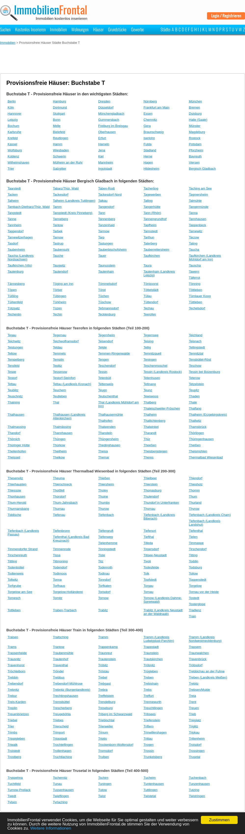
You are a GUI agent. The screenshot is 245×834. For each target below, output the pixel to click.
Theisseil (14, 457)
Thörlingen (196, 433)
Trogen (149, 744)
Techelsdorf (197, 308)
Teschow (195, 365)
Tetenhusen (152, 378)
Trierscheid (61, 726)
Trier (11, 168)
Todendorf (60, 567)
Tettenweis (105, 384)
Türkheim (59, 302)
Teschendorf (107, 365)
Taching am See (200, 188)
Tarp (101, 237)
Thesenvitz (15, 478)
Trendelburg (106, 702)
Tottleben (14, 610)
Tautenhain (106, 271)
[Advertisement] (122, 60)
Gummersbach (108, 120)
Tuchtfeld (14, 784)
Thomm (194, 490)
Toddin (193, 561)
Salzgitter (59, 168)
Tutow (102, 790)
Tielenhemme (107, 543)
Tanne (12, 219)
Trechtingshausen (65, 696)
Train (192, 616)
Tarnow (58, 237)
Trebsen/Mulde (199, 689)
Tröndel (58, 671)
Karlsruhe (14, 132)
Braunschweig (154, 132)
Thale (193, 402)
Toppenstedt (197, 579)
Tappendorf (16, 231)
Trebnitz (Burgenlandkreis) (71, 689)
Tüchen (103, 296)
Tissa (57, 555)
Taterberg (150, 243)
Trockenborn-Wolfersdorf (115, 744)
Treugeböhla (62, 714)
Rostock (194, 138)
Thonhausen (16, 496)
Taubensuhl (61, 249)
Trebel (102, 677)
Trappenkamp (108, 647)
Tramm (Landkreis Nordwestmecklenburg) (205, 639)
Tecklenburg (106, 314)
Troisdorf (195, 744)
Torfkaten (104, 586)
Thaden (194, 396)
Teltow (12, 353)
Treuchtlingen (153, 708)
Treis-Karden (17, 702)
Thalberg (150, 402)
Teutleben (60, 396)
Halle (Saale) (198, 120)
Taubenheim (16, 249)
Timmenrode (62, 549)
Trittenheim (197, 738)
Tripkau (194, 732)
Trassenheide (17, 653)
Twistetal (150, 796)
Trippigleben (16, 738)
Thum (193, 496)
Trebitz (193, 683)
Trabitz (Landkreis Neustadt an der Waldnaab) (163, 612)
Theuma (59, 478)
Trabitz (103, 610)
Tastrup (58, 243)
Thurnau (59, 509)
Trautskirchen (153, 659)
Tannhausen (197, 219)
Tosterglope (197, 604)
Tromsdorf (105, 751)
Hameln (103, 144)
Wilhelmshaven (18, 162)
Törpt (102, 290)
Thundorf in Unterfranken (161, 502)
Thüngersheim (108, 439)
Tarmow (104, 231)
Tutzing (194, 790)
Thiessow (14, 490)
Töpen (12, 290)
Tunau (57, 784)
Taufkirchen (152, 255)
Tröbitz (103, 665)
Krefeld (13, 138)
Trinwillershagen (155, 732)
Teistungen (15, 347)
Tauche (58, 255)
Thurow (103, 509)
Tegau (12, 335)
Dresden (104, 101)
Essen (148, 113)
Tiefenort (150, 531)
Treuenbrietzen (18, 714)
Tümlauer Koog (200, 296)
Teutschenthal (108, 396)
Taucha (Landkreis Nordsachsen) (21, 257)
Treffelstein (106, 696)
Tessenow (60, 372)
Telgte (102, 347)
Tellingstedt (197, 347)
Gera (147, 126)
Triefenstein (152, 720)
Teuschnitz (15, 396)
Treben (149, 677)
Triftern (149, 726)
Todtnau (104, 573)
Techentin (14, 314)
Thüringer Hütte (19, 445)
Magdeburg (197, 132)
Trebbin (13, 677)
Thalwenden (107, 427)
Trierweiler (105, 726)
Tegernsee (151, 335)
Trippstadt (60, 738)
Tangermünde (198, 207)
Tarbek (57, 231)
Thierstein (151, 484)
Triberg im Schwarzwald (115, 714)
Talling (148, 200)
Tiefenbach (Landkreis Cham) (210, 515)
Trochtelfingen (63, 744)
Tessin (102, 372)
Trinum (103, 732)
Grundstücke (117, 29)
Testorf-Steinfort (64, 378)
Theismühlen (198, 451)
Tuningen (104, 784)
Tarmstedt (151, 231)
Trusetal (194, 757)
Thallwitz (195, 421)
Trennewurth (152, 702)
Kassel (12, 144)
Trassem (195, 647)
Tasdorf (13, 243)
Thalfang (195, 408)
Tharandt (150, 433)
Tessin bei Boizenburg (204, 372)
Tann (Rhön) (152, 213)
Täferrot (194, 277)
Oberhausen (107, 132)
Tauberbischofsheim (112, 249)
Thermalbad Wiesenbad (206, 457)
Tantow (58, 225)
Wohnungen (79, 29)
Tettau (12, 384)
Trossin (149, 751)
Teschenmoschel (155, 365)
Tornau (148, 592)
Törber (57, 290)
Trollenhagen (62, 751)
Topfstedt (150, 579)
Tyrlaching (60, 802)
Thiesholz (196, 484)
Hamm (57, 144)
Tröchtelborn (16, 671)
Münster (194, 126)
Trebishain (151, 683)
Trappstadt (151, 647)
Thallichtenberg (154, 421)
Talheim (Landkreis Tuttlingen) (74, 200)
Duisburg (195, 113)
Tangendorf (106, 207)
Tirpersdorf (151, 549)
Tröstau (103, 671)
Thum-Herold (17, 502)
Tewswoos (151, 396)
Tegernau (59, 335)
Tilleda (148, 543)
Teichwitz (14, 341)
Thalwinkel (151, 427)
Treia (192, 696)
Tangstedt (14, 213)
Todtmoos (60, 573)
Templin (58, 359)
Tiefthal (149, 537)
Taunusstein (106, 265)
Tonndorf (104, 579)
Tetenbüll (104, 378)
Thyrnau (149, 509)
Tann (101, 213)
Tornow (103, 598)
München (195, 101)
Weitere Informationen (50, 828)
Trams (12, 647)
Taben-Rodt (106, 188)
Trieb (192, 714)
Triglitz (193, 726)
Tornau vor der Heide (204, 592)
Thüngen (59, 439)
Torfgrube (14, 586)
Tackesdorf (60, 194)
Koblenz (13, 156)
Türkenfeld (15, 302)
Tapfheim (150, 225)
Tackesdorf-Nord (110, 194)
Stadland (150, 150)
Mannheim (105, 162)
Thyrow (194, 509)
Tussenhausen (63, 790)
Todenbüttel (16, 567)
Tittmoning (60, 561)
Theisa (103, 451)
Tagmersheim (198, 194)
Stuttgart (59, 113)
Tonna (57, 579)
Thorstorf (59, 496)
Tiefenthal (196, 531)
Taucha (194, 249)
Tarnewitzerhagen (20, 237)
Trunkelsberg (153, 757)
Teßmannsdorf (108, 308)
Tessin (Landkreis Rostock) (163, 372)
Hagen (148, 162)
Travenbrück (198, 659)
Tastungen (105, 243)
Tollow (193, 573)
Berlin (12, 101)
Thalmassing (17, 427)
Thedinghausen (109, 445)
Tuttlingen (151, 790)
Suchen (5, 29)
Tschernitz (60, 777)
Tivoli (147, 561)
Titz (100, 561)
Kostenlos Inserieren (30, 29)
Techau (149, 308)
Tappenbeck (197, 225)
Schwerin (59, 156)
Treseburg (105, 708)
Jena (101, 150)
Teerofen (150, 314)
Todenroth (105, 567)
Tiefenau (59, 515)
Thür (147, 439)
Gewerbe (137, 29)
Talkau (103, 200)
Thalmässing (62, 427)
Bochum (13, 126)
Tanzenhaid (106, 225)
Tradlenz (195, 610)
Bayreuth (195, 156)
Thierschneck (62, 484)
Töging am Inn (63, 284)
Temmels (59, 353)
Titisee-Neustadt (155, 555)
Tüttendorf (151, 302)
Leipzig (13, 120)
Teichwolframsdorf (66, 341)
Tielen (193, 537)
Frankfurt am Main (156, 107)
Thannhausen (63, 433)
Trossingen (197, 751)
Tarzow (194, 237)
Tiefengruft (105, 531)
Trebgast (104, 683)
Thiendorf (195, 478)
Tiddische (14, 515)
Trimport (59, 732)
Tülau (148, 296)
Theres (148, 457)
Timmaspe (196, 543)
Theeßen (150, 445)
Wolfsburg (15, 150)
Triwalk (13, 744)
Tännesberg (16, 284)
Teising (148, 341)
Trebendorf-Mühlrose (68, 683)
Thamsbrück (198, 427)
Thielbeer (150, 478)
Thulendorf (151, 496)
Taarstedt (14, 188)
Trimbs (12, 732)
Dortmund (60, 107)
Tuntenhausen (154, 784)
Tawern (194, 271)
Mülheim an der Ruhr (68, 162)
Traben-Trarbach (65, 610)
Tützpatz (14, 308)
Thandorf (14, 433)
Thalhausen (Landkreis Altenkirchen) (69, 416)
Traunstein (151, 653)
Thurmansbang (18, 509)
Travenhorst (16, 665)
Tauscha (195, 265)
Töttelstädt (151, 290)
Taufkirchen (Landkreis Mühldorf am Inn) (205, 257)
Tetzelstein (196, 384)
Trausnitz (14, 659)
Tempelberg (16, 359)
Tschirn (103, 777)
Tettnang (150, 384)
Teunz (148, 390)
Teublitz (13, 390)
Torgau (148, 586)
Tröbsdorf (195, 665)
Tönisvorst (151, 284)
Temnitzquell (152, 353)
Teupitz (194, 390)
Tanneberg (60, 219)
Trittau (148, 738)
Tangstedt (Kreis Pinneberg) (72, 213)
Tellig (147, 347)
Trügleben (151, 671)
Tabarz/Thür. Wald (66, 188)
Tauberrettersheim (156, 249)
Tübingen (59, 296)
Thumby (104, 502)
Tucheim (150, 777)
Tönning (194, 284)
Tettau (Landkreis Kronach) (72, 384)
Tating (193, 243)
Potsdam (195, 144)
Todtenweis (16, 573)
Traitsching (60, 637)
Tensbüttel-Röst (200, 359)
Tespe (12, 372)
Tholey (103, 490)
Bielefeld (59, 132)
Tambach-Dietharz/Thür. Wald (28, 207)
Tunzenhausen (199, 784)
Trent (192, 702)
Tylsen (12, 802)
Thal (56, 402)
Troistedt (14, 751)
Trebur (12, 696)
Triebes (58, 720)
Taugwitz (59, 265)
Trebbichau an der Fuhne (207, 671)
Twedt (12, 796)
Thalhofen (105, 421)
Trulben (103, 757)
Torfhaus (59, 586)
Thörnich (14, 439)
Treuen (194, 708)
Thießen (104, 478)
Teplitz (57, 365)
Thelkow (59, 457)
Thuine (103, 496)
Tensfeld (13, 365)
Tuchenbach (197, 777)
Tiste (101, 555)
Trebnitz (13, 689)
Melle (57, 126)
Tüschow (104, 302)
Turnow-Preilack (19, 790)
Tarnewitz (195, 231)
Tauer (102, 255)
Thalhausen (16, 414)
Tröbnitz (149, 665)
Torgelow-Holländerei (68, 592)
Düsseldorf (105, 107)
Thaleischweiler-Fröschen (162, 408)
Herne (148, 156)
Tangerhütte (152, 207)
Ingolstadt (105, 168)
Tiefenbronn (61, 531)
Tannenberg (106, 219)
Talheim (13, 200)
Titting (193, 555)
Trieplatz (195, 720)
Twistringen (197, 796)
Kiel (101, 156)
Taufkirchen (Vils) (20, 265)
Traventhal (60, 665)
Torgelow (195, 586)
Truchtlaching (62, 757)
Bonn (56, 120)
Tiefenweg (105, 537)
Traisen (13, 637)
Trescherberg (62, 708)
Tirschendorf (198, 549)
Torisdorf (104, 592)
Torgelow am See (20, 592)
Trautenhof (60, 659)
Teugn (102, 390)
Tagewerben (152, 194)
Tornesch (14, 598)
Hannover (14, 113)
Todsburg (195, 567)
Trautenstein (107, 659)
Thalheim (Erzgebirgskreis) (208, 414)
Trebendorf (15, 683)
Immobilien (58, 29)
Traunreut (105, 653)
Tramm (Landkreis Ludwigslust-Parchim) (159, 639)
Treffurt (149, 696)
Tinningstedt (106, 549)
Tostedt (194, 598)
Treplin (12, 708)
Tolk (146, 573)
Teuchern (59, 390)
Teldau (57, 347)
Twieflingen (61, 796)
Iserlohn (149, 138)
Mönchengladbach (111, 113)
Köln (11, 107)
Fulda (148, 144)
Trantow (58, 647)
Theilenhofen (17, 451)
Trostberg (14, 757)
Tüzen (57, 308)
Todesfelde (151, 567)
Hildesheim (151, 168)
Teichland (195, 335)
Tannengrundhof (155, 219)
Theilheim (60, 451)
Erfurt (102, 138)
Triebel (12, 720)
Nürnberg (150, 101)
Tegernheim (106, 335)
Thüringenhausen (201, 439)
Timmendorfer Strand (22, 549)
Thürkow (59, 445)
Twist (102, 796)
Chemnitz (150, 120)
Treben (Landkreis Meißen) (208, 677)
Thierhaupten (17, 484)
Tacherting (151, 188)
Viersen (194, 162)
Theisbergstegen (155, 451)
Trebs (148, 689)
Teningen (150, 359)
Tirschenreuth (17, 555)
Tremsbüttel (61, 702)
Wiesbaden (61, 150)
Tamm (57, 207)
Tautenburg (16, 271)
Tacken (13, 194)
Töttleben (195, 290)
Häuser (98, 29)
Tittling (12, 561)
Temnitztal (196, 353)
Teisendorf (105, 341)
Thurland (195, 502)
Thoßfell (58, 490)
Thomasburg (152, 490)
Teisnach (195, 341)
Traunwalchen (199, 653)
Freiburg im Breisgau (113, 126)
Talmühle (195, 200)
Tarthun (149, 237)
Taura (148, 265)
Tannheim (14, 225)
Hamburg (59, 101)
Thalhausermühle (110, 414)
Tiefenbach (106, 515)
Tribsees (150, 714)
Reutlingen (60, 138)
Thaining (14, 402)
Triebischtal (106, 720)
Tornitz (57, 598)
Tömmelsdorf (107, 284)
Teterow (194, 378)
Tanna (193, 213)
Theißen (195, 445)
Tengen (103, 359)
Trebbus (58, 677)
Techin (57, 314)
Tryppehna (15, 777)
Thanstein (105, 433)
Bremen (194, 107)
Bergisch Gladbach (202, 168)
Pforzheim (196, 150)
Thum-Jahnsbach (65, 502)
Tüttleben (195, 302)
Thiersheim (106, 484)
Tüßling (13, 296)
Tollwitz (13, 579)
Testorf (12, 378)
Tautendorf (60, 271)
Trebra (103, 689)
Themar (103, 457)
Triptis (102, 738)
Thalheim (150, 414)
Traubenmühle (63, 653)
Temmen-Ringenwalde (114, 353)
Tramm (103, 637)
